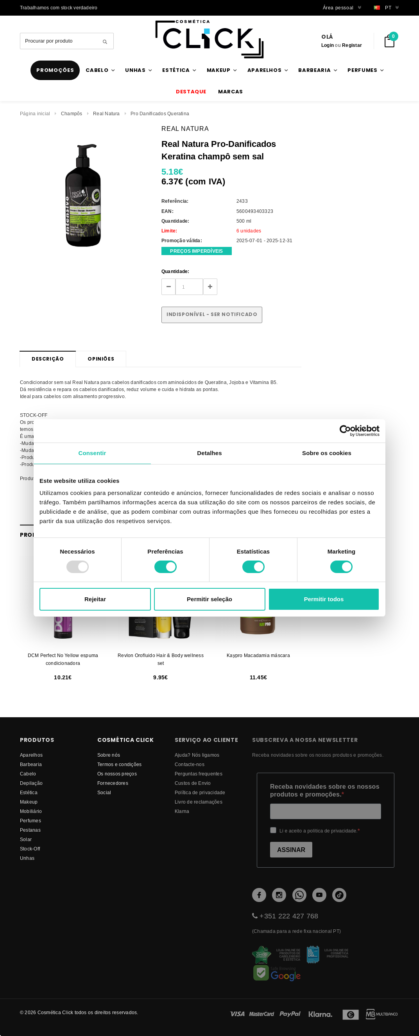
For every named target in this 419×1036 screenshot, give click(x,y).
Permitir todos (324, 599)
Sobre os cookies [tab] (326, 453)
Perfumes (30, 820)
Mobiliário (31, 811)
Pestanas (30, 830)
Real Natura (106, 113)
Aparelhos (31, 755)
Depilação (31, 783)
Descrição (48, 358)
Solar (26, 839)
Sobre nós (108, 755)
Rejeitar (95, 599)
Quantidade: (175, 271)
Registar (352, 45)
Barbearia (31, 764)
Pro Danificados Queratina (160, 113)
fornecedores (112, 783)
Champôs (71, 113)
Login (327, 45)
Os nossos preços (117, 774)
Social (104, 792)
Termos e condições (119, 764)
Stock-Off (30, 849)
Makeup (29, 802)
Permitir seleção (209, 599)
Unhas (27, 858)
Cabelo (28, 774)
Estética (29, 792)
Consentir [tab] (92, 453)
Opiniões (101, 358)
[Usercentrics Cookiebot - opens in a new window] (345, 431)
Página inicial (35, 113)
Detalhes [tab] (209, 453)
